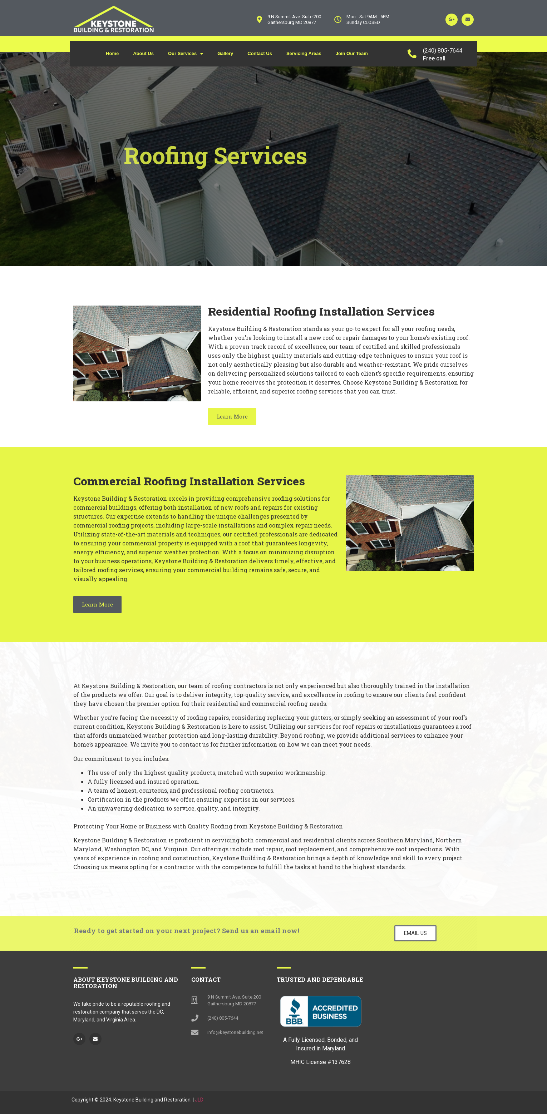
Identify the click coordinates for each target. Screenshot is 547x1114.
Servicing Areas (303, 53)
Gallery (225, 53)
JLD (199, 1100)
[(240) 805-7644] (412, 53)
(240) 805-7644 (442, 50)
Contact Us (259, 53)
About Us (143, 53)
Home (112, 53)
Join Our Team (352, 53)
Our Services (185, 54)
